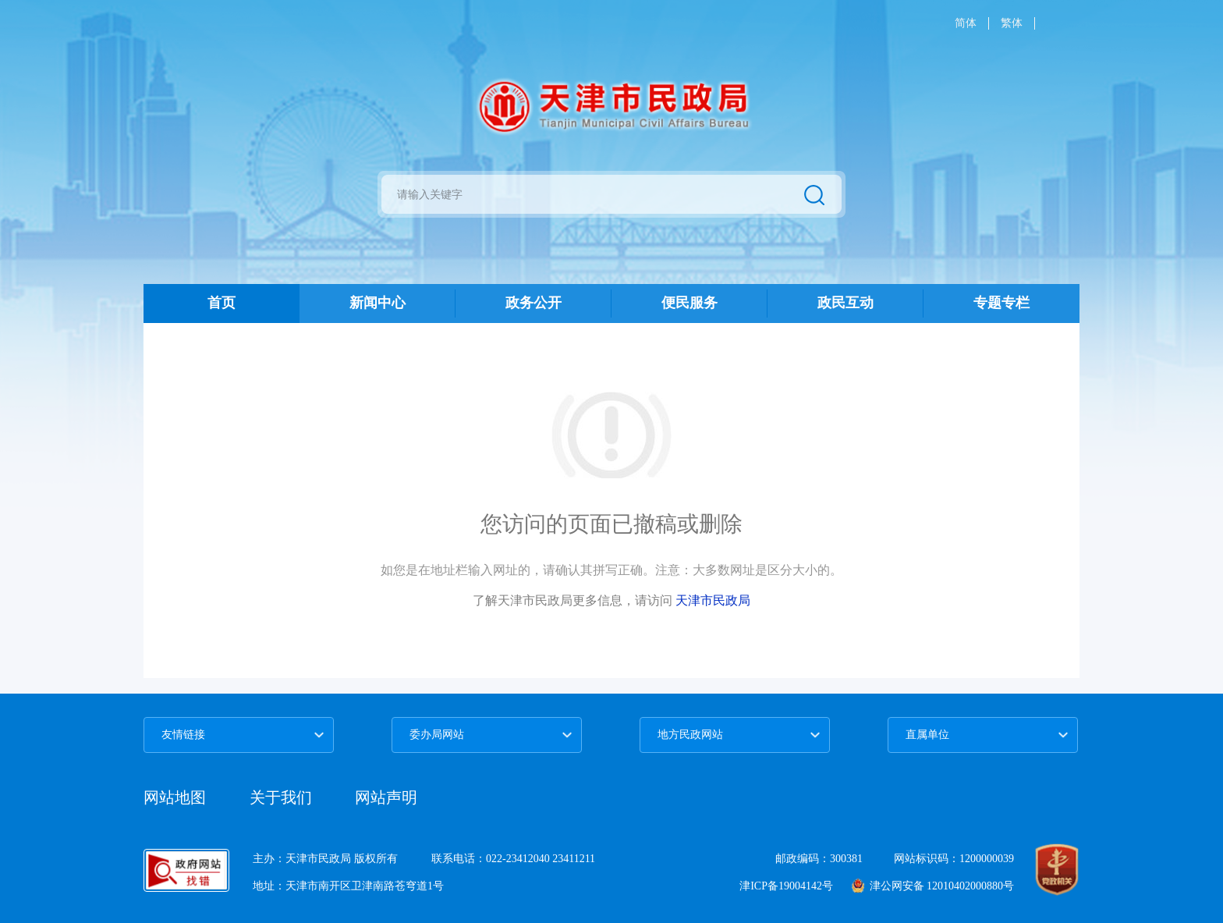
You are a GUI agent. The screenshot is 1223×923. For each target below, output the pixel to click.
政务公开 (533, 303)
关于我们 (283, 797)
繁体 (1012, 23)
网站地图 (175, 797)
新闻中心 (377, 303)
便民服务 (689, 303)
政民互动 (845, 303)
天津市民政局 (712, 600)
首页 (221, 303)
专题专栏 (1001, 303)
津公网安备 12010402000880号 (933, 886)
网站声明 (386, 797)
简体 (966, 23)
